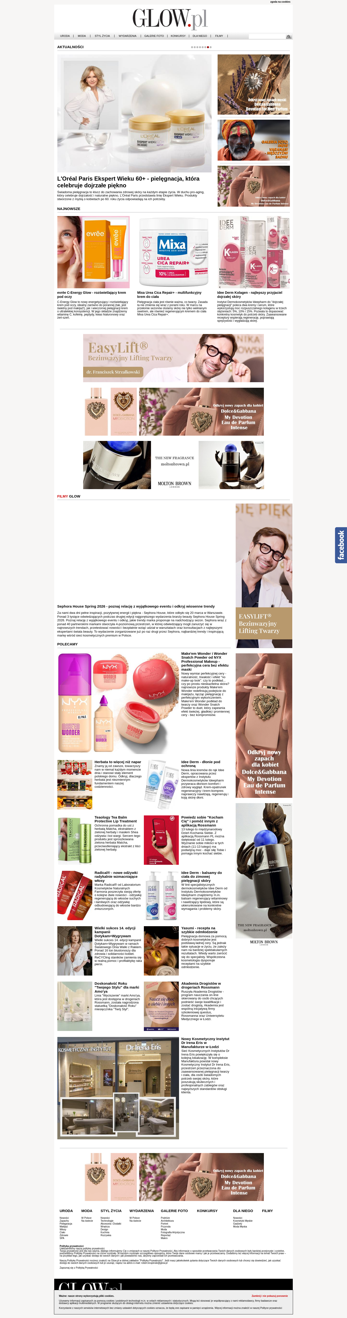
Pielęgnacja (66, 1223)
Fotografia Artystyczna (173, 1232)
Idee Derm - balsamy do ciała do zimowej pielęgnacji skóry (201, 877)
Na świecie (87, 1221)
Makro (164, 1238)
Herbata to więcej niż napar (118, 762)
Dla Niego (200, 36)
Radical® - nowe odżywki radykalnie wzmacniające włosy (116, 877)
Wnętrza (105, 1226)
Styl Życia (102, 36)
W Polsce (86, 1218)
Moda (82, 36)
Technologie (107, 1221)
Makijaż (64, 1226)
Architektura (167, 1221)
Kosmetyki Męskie (243, 1221)
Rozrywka (106, 1235)
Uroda (65, 36)
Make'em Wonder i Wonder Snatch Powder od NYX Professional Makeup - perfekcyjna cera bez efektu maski (205, 661)
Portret (164, 1223)
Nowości (64, 1218)
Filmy (219, 36)
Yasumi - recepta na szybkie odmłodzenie (199, 930)
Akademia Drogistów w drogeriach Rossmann (201, 985)
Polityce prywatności (271, 1308)
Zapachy (64, 1221)
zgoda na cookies (280, 1)
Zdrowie (64, 1235)
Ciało (62, 1232)
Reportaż (166, 1235)
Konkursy (178, 36)
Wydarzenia (127, 36)
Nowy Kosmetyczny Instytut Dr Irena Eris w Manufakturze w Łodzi (205, 1043)
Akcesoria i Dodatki (111, 1223)
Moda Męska (240, 1226)
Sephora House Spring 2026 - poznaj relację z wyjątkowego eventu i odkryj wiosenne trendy (136, 606)
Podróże (165, 1218)
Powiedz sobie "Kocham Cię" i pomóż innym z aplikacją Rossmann (202, 821)
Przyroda (166, 1226)
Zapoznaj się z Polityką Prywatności (79, 1267)
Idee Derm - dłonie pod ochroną (200, 764)
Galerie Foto (154, 36)
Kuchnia (105, 1232)
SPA (62, 1238)
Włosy (63, 1229)
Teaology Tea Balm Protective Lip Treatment (116, 819)
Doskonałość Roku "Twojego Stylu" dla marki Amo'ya (117, 987)
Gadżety (237, 1223)
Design (104, 1229)
